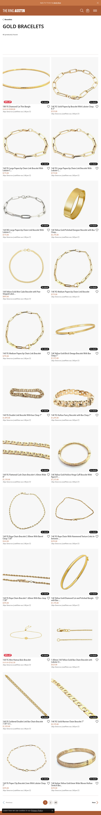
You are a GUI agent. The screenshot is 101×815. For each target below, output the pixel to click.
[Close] (97, 3)
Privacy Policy (37, 810)
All (56, 802)
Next (94, 802)
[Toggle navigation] (95, 11)
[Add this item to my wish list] (48, 106)
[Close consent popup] (52, 811)
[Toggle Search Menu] (81, 11)
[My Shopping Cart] (87, 11)
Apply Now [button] (57, 3)
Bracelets (8, 19)
